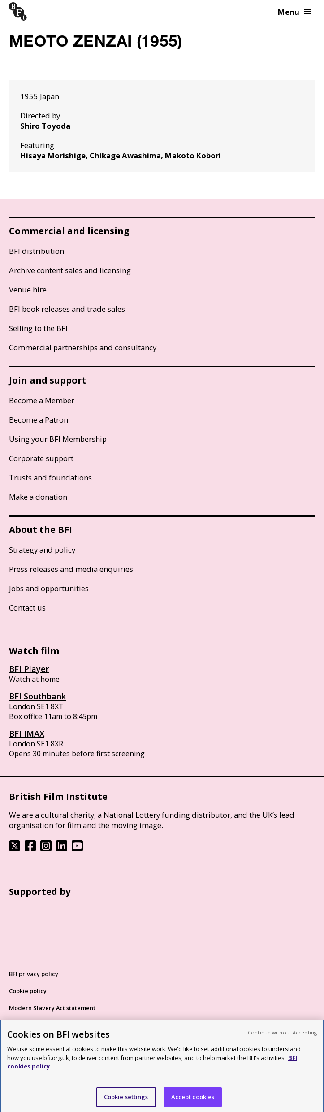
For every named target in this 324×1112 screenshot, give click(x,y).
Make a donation (38, 497)
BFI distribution (36, 251)
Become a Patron (38, 419)
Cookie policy (28, 991)
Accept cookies (193, 1100)
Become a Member (41, 400)
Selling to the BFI (38, 328)
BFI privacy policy (33, 974)
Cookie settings (126, 1100)
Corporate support (41, 458)
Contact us (27, 607)
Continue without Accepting (282, 1036)
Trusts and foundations (50, 477)
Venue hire (28, 289)
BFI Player (29, 668)
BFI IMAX (26, 733)
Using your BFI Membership (58, 439)
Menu (294, 12)
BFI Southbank (37, 696)
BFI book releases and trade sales (67, 309)
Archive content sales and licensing (70, 270)
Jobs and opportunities (49, 588)
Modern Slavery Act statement (52, 1008)
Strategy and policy (42, 550)
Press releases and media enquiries (71, 569)
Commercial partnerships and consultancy (82, 347)
